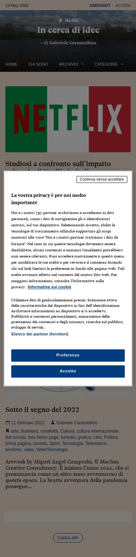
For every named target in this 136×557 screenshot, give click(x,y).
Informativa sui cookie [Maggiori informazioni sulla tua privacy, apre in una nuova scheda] (49, 287)
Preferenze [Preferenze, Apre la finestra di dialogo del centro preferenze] (68, 355)
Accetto (68, 371)
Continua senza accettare (102, 179)
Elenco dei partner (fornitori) (39, 334)
